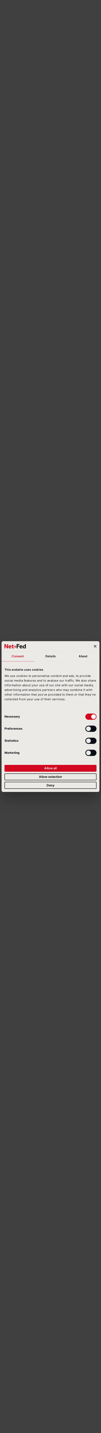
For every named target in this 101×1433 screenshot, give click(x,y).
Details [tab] (50, 656)
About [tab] (83, 656)
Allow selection (50, 777)
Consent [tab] (18, 656)
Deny (50, 785)
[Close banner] (95, 646)
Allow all (50, 768)
